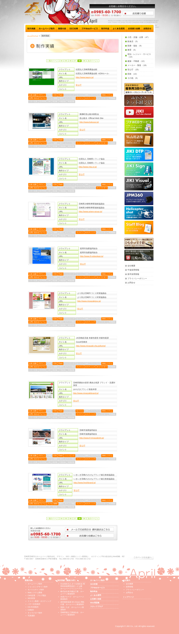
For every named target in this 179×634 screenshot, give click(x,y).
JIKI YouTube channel (139, 112)
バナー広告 (33, 101)
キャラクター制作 (35, 613)
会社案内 (126, 580)
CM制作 (31, 610)
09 (84, 61)
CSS (55, 95)
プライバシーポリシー (137, 278)
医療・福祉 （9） (135, 46)
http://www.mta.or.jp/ (88, 167)
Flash (60, 95)
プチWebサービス (90, 28)
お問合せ (148, 28)
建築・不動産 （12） (136, 61)
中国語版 (62, 101)
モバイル (79, 95)
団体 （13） (132, 74)
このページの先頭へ (139, 557)
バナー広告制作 (34, 604)
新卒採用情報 (133, 274)
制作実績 (31, 28)
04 (61, 61)
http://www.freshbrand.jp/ (85, 483)
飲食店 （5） (133, 41)
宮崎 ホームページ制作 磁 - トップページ (50, 12)
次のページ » (93, 61)
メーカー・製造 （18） (137, 65)
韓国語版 (71, 101)
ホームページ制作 (47, 28)
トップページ (32, 36)
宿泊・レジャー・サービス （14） (139, 55)
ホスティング (90, 98)
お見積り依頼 (134, 28)
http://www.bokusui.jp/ (89, 122)
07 (75, 61)
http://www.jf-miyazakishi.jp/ (91, 438)
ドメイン (80, 98)
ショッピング (69, 95)
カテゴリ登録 (70, 98)
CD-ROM (42, 101)
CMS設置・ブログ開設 (37, 595)
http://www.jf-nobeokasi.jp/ (91, 256)
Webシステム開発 (35, 593)
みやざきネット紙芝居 (139, 100)
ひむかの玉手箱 (139, 243)
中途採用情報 (133, 270)
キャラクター (102, 98)
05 (66, 61)
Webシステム (107, 95)
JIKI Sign (139, 169)
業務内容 (62, 28)
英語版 (54, 101)
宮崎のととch (139, 255)
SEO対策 (74, 28)
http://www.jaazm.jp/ (85, 77)
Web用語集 (139, 140)
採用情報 (129, 587)
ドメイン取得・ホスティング (39, 601)
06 (71, 61)
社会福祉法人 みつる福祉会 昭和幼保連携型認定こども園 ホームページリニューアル (72, 586)
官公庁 (79, 85)
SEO (61, 98)
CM (49, 101)
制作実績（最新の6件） (67, 580)
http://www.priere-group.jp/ (90, 211)
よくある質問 (119, 28)
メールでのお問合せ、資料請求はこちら (89, 529)
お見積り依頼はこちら (138, 13)
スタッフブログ (139, 227)
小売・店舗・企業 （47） (138, 37)
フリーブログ (95, 95)
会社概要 (131, 266)
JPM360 (139, 198)
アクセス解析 (53, 98)
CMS (87, 95)
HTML (49, 95)
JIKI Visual (139, 184)
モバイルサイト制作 (36, 590)
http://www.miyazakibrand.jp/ (86, 393)
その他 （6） (133, 78)
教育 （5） (132, 50)
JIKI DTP (139, 155)
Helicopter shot (139, 213)
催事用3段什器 (139, 88)
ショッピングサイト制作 (38, 587)
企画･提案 (33, 95)
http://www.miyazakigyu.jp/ (89, 301)
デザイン (41, 95)
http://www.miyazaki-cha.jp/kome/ (91, 346)
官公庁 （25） (133, 69)
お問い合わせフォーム (37, 98)
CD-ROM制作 (33, 607)
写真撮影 (112, 98)
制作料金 (105, 28)
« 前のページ (52, 61)
